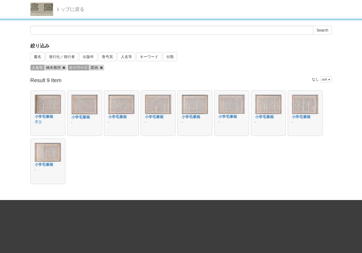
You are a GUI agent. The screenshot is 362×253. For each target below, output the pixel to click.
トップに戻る (70, 9)
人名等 (126, 57)
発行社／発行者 (62, 57)
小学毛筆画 (44, 116)
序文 (38, 122)
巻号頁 (107, 57)
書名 (37, 57)
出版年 (88, 57)
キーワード (149, 57)
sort (326, 79)
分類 (170, 57)
